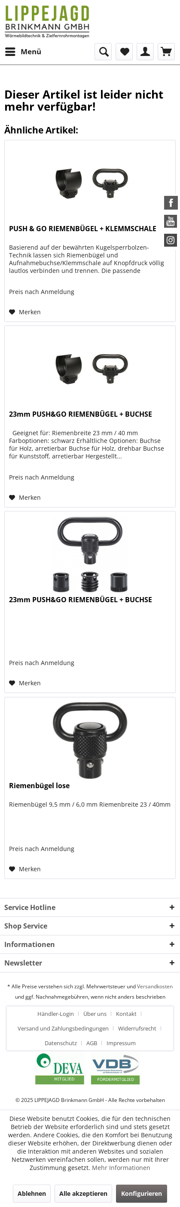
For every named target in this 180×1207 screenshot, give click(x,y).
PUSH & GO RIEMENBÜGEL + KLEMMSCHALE (82, 228)
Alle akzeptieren (83, 1193)
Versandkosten (155, 986)
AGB (91, 1043)
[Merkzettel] (124, 51)
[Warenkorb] (166, 51)
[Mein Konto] (145, 51)
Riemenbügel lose (39, 785)
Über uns (95, 1014)
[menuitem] (23, 51)
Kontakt (126, 1014)
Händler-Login (55, 1014)
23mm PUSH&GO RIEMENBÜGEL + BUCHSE (80, 414)
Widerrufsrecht (137, 1028)
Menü (23, 50)
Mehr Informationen (121, 1168)
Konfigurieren (141, 1193)
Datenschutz (61, 1043)
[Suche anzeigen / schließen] (103, 51)
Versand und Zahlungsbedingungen (63, 1028)
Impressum (121, 1043)
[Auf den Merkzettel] (25, 312)
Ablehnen (32, 1193)
